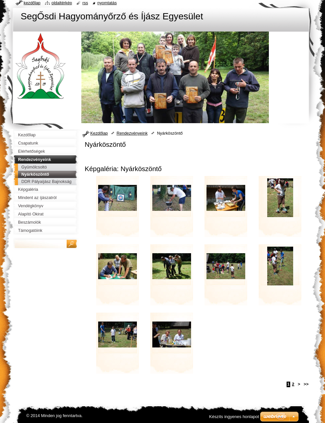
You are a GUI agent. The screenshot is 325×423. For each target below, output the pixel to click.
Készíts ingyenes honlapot (234, 416)
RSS (85, 2)
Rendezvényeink (132, 133)
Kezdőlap (99, 133)
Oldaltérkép (62, 2)
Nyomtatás (107, 2)
